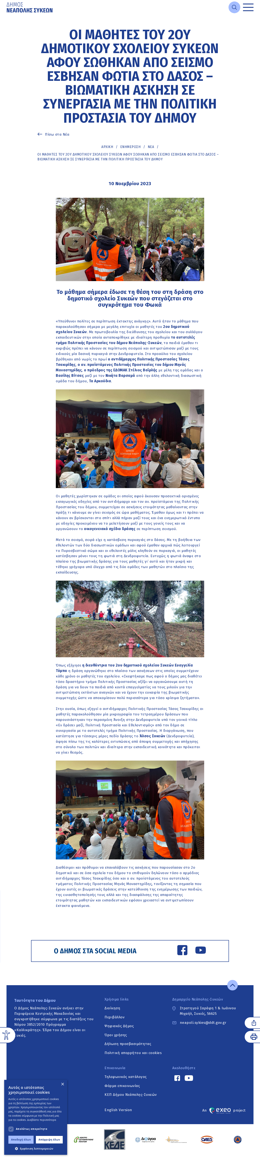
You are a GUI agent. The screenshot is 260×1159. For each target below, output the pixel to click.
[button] (35, 1148)
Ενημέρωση (130, 147)
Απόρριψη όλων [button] (49, 1139)
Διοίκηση (112, 1012)
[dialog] (35, 1117)
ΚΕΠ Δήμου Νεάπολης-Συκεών (131, 1099)
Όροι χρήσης (116, 1039)
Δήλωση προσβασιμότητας (128, 1048)
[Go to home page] (30, 7)
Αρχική (107, 147)
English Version (118, 1114)
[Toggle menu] (248, 7)
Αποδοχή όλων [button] (21, 1139)
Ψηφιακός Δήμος (119, 1030)
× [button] (62, 1084)
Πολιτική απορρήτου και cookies (133, 1057)
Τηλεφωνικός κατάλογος (126, 1081)
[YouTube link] (197, 951)
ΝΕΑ (151, 147)
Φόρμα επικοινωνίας (122, 1090)
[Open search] (234, 7)
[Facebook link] (179, 951)
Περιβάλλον (114, 1021)
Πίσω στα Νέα (57, 134)
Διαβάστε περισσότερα (41, 1120)
